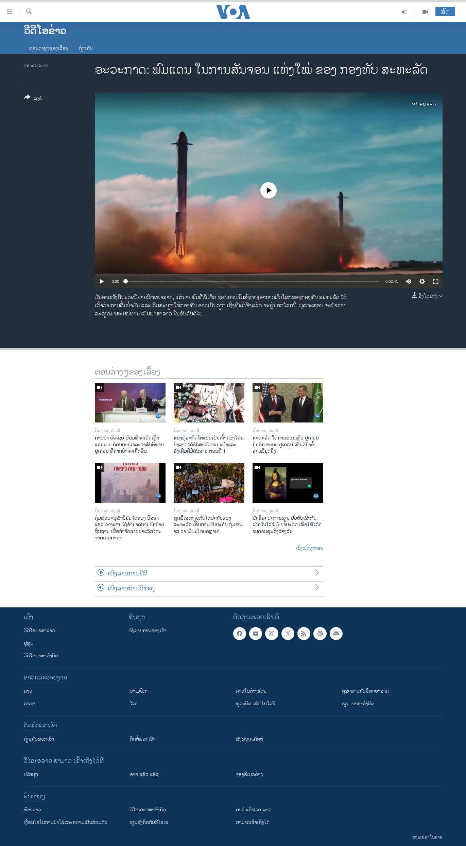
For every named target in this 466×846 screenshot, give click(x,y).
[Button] (33, 99)
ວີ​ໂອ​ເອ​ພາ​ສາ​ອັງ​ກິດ (148, 809)
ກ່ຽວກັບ (86, 48)
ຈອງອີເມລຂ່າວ (249, 774)
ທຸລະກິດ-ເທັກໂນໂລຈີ (255, 703)
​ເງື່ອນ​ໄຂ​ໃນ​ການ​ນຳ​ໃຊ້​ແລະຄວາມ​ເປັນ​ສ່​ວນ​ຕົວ (65, 822)
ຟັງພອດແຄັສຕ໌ (249, 739)
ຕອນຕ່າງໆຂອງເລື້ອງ (48, 48)
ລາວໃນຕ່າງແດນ (251, 691)
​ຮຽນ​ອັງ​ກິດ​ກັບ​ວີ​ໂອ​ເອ (149, 822)
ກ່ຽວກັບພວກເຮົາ (39, 739)
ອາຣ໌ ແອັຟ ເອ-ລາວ (254, 809)
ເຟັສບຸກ (31, 774)
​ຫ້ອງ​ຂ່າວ (32, 809)
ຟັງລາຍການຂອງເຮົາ (147, 630)
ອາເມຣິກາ (139, 691)
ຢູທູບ (28, 643)
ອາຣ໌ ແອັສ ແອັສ (144, 774)
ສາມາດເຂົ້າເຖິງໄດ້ (253, 822)
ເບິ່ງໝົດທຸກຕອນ (309, 548)
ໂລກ (134, 703)
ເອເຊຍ (30, 703)
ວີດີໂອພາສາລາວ (39, 630)
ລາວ (28, 691)
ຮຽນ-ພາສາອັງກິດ (358, 703)
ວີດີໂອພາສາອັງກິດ (41, 655)
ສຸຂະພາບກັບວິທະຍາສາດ (365, 691)
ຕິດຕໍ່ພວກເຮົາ (142, 739)
